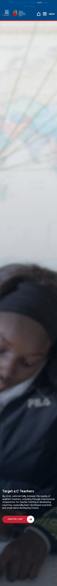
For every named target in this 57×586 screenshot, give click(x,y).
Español (46, 2)
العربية (25, 2)
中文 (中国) (32, 2)
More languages (29, 6)
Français (12, 2)
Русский (18, 2)
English (39, 2)
